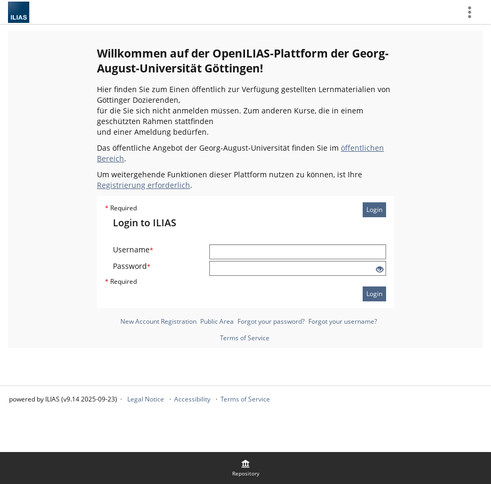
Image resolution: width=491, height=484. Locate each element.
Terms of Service (244, 337)
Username (133, 249)
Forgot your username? (342, 321)
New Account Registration (158, 321)
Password (132, 266)
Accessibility (192, 399)
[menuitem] (245, 468)
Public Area (217, 321)
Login (374, 209)
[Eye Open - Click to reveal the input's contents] (379, 270)
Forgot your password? (271, 321)
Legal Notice (145, 399)
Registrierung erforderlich (143, 185)
